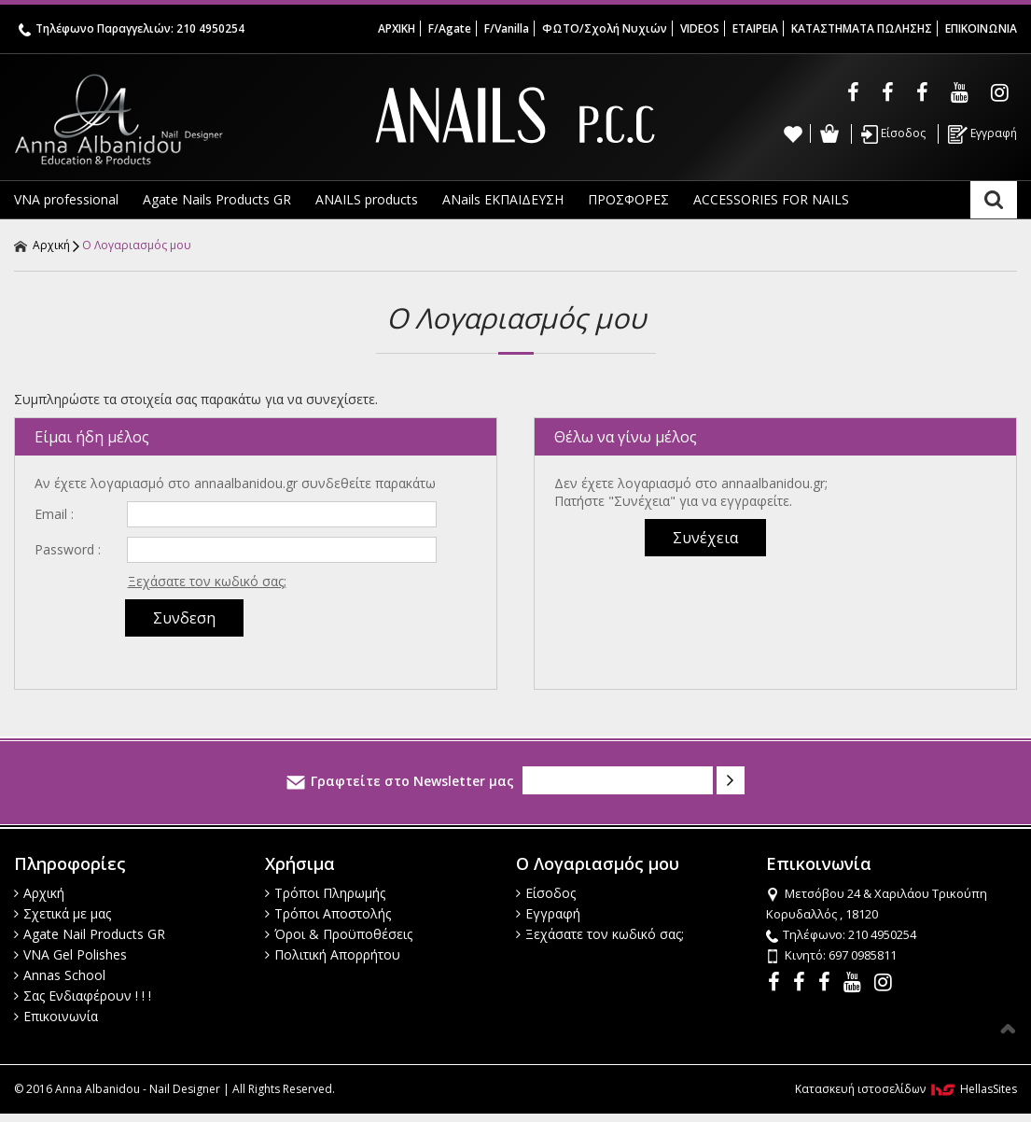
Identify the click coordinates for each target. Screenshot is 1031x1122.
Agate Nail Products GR (89, 934)
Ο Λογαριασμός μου (136, 245)
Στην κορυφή (1007, 1028)
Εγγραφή (982, 134)
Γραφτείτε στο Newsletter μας (400, 781)
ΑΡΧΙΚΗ (396, 28)
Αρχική (42, 245)
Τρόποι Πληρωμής (325, 893)
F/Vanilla (506, 28)
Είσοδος (893, 134)
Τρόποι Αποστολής (328, 913)
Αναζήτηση (993, 199)
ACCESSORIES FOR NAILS (771, 199)
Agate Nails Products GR (217, 199)
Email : (54, 514)
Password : (68, 549)
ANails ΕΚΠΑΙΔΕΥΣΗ (503, 199)
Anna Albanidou (181, 119)
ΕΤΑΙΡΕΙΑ (755, 28)
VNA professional (66, 199)
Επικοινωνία (56, 1016)
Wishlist (793, 133)
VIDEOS (699, 28)
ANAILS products (366, 199)
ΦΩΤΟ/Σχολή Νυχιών (604, 28)
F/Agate (449, 28)
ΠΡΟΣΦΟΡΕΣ (628, 199)
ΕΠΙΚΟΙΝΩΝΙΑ (981, 28)
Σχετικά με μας (62, 913)
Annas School (59, 975)
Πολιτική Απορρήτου (332, 954)
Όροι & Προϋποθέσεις (338, 934)
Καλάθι (829, 133)
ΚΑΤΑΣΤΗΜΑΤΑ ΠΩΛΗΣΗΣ (861, 28)
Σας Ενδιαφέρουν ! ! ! (82, 995)
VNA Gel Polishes (70, 954)
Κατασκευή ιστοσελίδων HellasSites (906, 1089)
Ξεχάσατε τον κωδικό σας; (207, 581)
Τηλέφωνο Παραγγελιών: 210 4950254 (131, 28)
